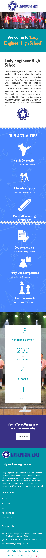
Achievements (8, 513)
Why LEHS (6, 508)
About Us (6, 503)
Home (4, 498)
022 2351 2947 (18, 555)
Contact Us (23, 436)
